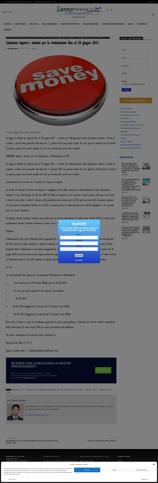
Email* (79, 246)
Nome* (79, 235)
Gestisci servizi (144, 479)
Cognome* (79, 240)
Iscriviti (79, 255)
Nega (114, 470)
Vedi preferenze (142, 470)
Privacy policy (12, 479)
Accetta (87, 470)
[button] (154, 464)
